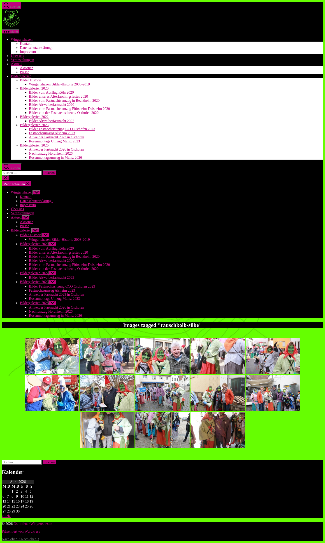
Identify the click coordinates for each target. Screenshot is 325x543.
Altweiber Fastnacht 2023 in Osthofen (56, 137)
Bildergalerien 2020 (34, 88)
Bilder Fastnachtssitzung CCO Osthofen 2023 (62, 129)
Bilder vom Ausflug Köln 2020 (51, 92)
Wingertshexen (21, 39)
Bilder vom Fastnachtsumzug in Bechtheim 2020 (64, 100)
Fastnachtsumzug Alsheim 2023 (52, 133)
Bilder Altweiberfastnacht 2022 (51, 121)
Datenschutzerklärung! (36, 48)
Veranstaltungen (22, 60)
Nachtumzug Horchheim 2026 (51, 153)
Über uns (17, 56)
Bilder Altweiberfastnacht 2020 (51, 104)
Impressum (28, 52)
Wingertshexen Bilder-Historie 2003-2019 (59, 84)
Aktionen (26, 68)
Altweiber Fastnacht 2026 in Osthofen (56, 149)
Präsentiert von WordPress (21, 531)
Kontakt (26, 43)
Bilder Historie (31, 80)
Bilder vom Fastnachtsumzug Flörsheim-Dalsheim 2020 (69, 109)
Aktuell (16, 64)
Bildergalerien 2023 (34, 125)
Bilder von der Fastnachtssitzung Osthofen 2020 (64, 113)
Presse (24, 72)
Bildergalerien (21, 76)
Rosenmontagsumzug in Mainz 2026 (55, 157)
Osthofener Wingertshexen (33, 524)
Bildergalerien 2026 (34, 145)
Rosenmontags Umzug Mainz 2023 (54, 141)
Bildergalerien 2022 (34, 117)
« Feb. (6, 516)
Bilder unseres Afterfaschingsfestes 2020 (58, 96)
